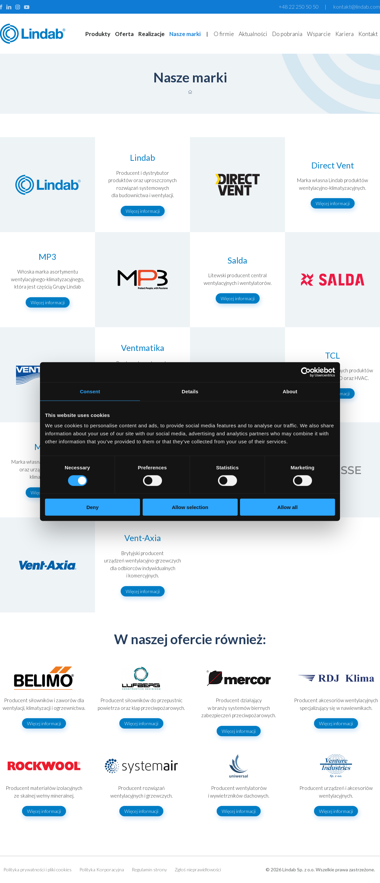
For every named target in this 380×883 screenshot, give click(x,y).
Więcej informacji (143, 211)
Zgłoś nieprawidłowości (198, 869)
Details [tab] (190, 391)
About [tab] (290, 391)
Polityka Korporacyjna (101, 869)
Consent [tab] (90, 391)
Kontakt (368, 33)
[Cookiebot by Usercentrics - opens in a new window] (306, 372)
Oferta (124, 33)
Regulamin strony (149, 869)
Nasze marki (185, 33)
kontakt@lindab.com (356, 6)
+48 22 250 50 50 (299, 6)
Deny (92, 507)
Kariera (344, 33)
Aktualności (253, 33)
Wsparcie (319, 33)
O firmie (224, 33)
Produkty (97, 33)
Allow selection (190, 507)
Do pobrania (287, 33)
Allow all (287, 507)
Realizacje (151, 33)
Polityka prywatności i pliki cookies (37, 869)
